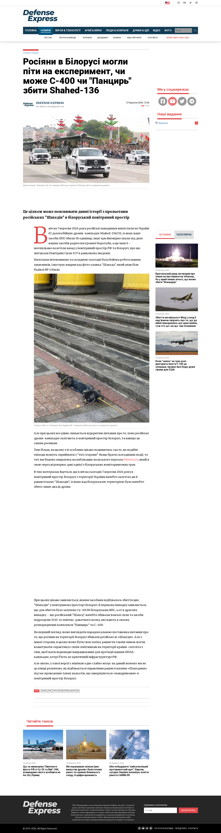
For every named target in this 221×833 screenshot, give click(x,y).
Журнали (87, 38)
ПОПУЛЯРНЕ (184, 234)
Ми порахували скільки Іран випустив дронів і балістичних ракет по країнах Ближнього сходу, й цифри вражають (84, 770)
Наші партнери (134, 38)
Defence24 (131, 459)
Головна (26, 53)
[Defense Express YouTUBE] (185, 3)
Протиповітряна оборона (65, 691)
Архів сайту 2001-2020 (177, 38)
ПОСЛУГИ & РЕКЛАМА (163, 828)
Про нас (48, 38)
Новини (35, 53)
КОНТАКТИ (193, 828)
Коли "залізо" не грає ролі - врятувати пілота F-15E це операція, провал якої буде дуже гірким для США (175, 365)
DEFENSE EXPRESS (50, 103)
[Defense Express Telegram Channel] (196, 3)
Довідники (102, 38)
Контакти (152, 38)
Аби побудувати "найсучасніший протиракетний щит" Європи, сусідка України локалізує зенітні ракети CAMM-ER (129, 770)
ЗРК (49, 691)
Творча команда (67, 38)
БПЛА (43, 691)
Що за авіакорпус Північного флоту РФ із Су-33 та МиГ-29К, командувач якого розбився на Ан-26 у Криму (42, 770)
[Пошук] (195, 30)
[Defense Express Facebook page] (179, 3)
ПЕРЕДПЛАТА (181, 828)
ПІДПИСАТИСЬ (188, 810)
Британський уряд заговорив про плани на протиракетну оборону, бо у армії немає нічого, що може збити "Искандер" (175, 278)
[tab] (165, 235)
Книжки (117, 38)
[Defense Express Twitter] (191, 3)
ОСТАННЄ (165, 234)
